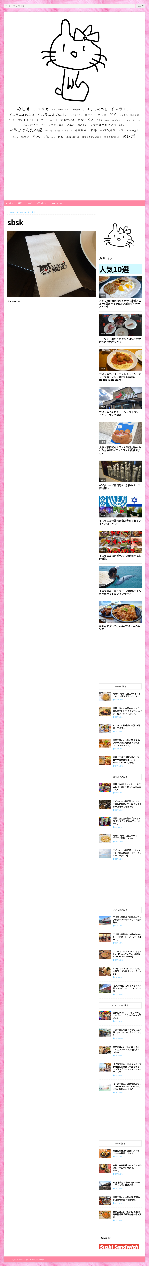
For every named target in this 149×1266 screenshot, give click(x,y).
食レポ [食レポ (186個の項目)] (129, 136)
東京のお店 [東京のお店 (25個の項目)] (72, 137)
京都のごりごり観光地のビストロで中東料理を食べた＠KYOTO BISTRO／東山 (127, 760)
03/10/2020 (119, 700)
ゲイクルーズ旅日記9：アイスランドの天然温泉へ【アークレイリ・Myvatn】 (127, 853)
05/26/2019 (119, 859)
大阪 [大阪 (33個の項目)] (121, 130)
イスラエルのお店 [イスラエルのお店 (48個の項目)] (22, 114)
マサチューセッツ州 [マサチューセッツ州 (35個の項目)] (103, 124)
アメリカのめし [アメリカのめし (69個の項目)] (95, 109)
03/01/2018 (119, 1092)
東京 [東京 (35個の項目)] (61, 136)
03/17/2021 (119, 717)
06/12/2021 (119, 793)
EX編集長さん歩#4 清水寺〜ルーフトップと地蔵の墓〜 (127, 1183)
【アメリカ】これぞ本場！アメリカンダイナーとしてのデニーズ (127, 988)
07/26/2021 (119, 926)
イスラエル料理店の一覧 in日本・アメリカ (126, 726)
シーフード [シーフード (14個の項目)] (42, 120)
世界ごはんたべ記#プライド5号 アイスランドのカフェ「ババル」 (126, 821)
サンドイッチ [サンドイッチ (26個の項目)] (26, 120)
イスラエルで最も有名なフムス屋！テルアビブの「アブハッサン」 (127, 1032)
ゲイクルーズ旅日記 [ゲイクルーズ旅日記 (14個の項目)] (129, 115)
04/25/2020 (119, 842)
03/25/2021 (119, 1203)
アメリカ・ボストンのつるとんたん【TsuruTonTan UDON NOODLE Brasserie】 (127, 954)
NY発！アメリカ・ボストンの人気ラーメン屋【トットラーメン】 (127, 971)
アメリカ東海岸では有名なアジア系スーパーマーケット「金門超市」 (127, 920)
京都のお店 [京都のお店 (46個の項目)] (108, 130)
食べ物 (8, 203)
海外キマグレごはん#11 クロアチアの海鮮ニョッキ (126, 837)
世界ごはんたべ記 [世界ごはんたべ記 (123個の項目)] (25, 130)
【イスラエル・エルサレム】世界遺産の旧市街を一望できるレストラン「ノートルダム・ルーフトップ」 (127, 1068)
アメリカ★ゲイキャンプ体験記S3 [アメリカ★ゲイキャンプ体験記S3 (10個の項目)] (66, 109)
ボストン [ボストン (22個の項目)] (82, 125)
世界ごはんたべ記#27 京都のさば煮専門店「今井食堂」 (126, 1198)
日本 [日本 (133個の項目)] (36, 136)
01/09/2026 (119, 1075)
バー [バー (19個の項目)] (43, 125)
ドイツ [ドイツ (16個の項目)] (99, 120)
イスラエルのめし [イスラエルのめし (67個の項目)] (51, 114)
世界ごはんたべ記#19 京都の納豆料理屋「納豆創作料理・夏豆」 (127, 1214)
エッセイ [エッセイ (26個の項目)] (90, 115)
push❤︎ (141, 6)
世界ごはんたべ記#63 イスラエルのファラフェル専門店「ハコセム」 (127, 1050)
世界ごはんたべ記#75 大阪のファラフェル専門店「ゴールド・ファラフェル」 (126, 743)
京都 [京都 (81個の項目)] (93, 130)
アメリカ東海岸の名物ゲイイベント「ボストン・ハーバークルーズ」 (127, 937)
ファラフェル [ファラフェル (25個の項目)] (56, 125)
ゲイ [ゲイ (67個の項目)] (113, 114)
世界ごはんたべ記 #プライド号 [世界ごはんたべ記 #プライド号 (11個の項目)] (58, 130)
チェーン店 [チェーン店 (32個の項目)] (67, 119)
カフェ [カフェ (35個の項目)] (102, 114)
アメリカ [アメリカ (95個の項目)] (41, 109)
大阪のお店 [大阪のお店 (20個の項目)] (133, 130)
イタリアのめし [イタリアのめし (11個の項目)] (75, 115)
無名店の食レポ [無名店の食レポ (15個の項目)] (112, 137)
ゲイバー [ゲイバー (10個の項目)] (12, 120)
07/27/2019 (119, 810)
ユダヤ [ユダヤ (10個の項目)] (122, 125)
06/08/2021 (119, 827)
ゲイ (30, 203)
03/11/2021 (119, 1220)
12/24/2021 (119, 977)
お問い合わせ (41, 203)
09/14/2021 (119, 943)
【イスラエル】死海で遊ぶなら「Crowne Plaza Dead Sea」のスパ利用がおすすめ (127, 1086)
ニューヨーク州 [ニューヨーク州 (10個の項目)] (133, 120)
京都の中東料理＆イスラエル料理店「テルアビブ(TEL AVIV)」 (127, 1168)
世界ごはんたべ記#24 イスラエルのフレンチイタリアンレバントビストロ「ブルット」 (127, 711)
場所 (20, 203)
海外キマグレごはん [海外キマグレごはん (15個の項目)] (92, 137)
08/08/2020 (119, 1038)
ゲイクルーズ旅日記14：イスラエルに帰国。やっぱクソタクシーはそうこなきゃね (127, 804)
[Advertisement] (74, 172)
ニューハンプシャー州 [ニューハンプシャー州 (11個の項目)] (114, 120)
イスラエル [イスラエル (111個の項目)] (121, 109)
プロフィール (56, 203)
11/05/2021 (119, 1157)
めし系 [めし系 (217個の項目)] (24, 108)
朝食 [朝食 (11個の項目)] (53, 137)
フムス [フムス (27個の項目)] (71, 124)
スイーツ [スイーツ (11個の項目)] (54, 120)
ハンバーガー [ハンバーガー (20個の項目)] (31, 125)
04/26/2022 (119, 766)
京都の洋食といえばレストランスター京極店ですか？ (127, 1152)
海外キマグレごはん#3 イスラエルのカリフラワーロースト (127, 695)
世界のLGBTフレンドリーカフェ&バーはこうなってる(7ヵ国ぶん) (127, 787)
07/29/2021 (119, 749)
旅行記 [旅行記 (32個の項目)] (25, 136)
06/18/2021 (119, 1055)
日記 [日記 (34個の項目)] (46, 136)
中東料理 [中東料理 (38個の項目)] (81, 130)
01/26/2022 (119, 960)
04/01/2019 (119, 994)
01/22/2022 (119, 731)
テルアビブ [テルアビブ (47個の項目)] (86, 119)
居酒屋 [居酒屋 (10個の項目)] (15, 137)
